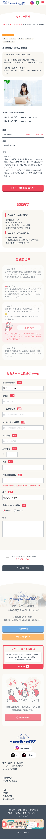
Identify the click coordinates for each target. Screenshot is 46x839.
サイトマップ (23, 816)
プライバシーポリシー (31, 813)
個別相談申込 (8, 799)
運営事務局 (34, 810)
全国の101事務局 (14, 813)
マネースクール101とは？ (13, 762)
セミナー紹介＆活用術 (13, 766)
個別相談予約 (23, 717)
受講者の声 (7, 796)
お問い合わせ (22, 810)
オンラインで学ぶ (23, 636)
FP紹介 (5, 792)
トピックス (11, 810)
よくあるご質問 (10, 769)
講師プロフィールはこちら (35, 134)
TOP (4, 789)
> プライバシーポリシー (23, 559)
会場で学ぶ (23, 629)
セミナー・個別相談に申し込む (23, 188)
